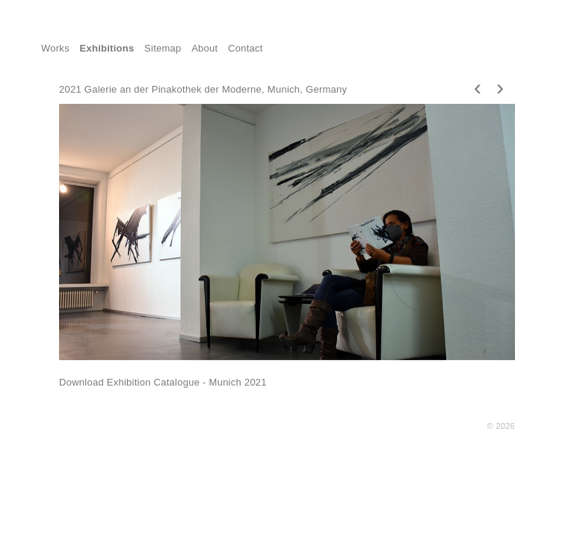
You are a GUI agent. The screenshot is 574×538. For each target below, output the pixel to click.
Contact (245, 48)
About (204, 48)
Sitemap (163, 48)
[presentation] (477, 87)
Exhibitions (107, 48)
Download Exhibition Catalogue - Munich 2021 (163, 382)
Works (55, 48)
